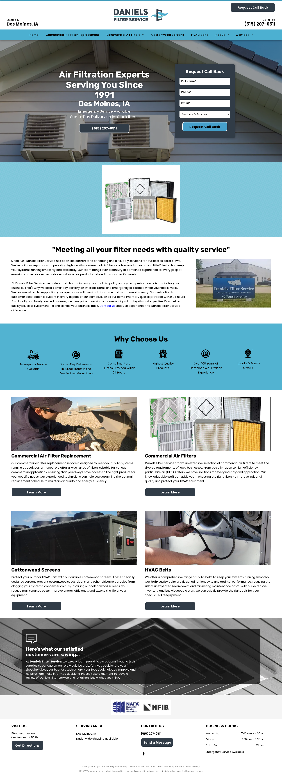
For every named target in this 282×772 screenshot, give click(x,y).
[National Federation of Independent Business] (156, 705)
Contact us (107, 306)
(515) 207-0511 (259, 24)
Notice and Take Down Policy (159, 763)
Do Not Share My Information (112, 763)
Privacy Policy (88, 763)
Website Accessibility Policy (187, 763)
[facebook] (143, 751)
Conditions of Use (136, 763)
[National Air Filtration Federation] (126, 705)
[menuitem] (34, 35)
